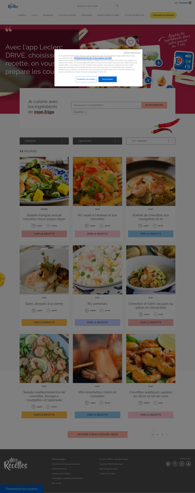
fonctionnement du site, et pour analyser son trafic (93, 58)
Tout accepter (107, 79)
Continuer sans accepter (131, 52)
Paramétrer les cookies (86, 79)
